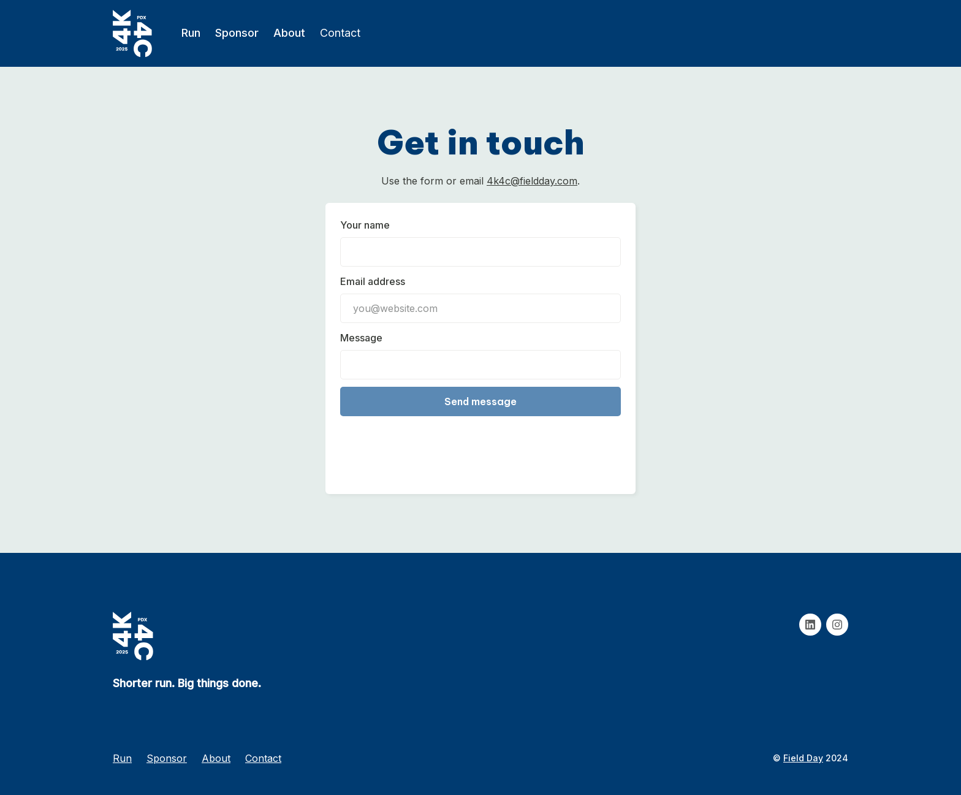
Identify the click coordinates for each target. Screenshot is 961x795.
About (289, 32)
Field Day (803, 758)
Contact (340, 32)
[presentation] (433, 446)
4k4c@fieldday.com (532, 181)
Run (190, 32)
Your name (365, 225)
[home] (132, 33)
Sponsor (237, 32)
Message (361, 338)
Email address (372, 281)
